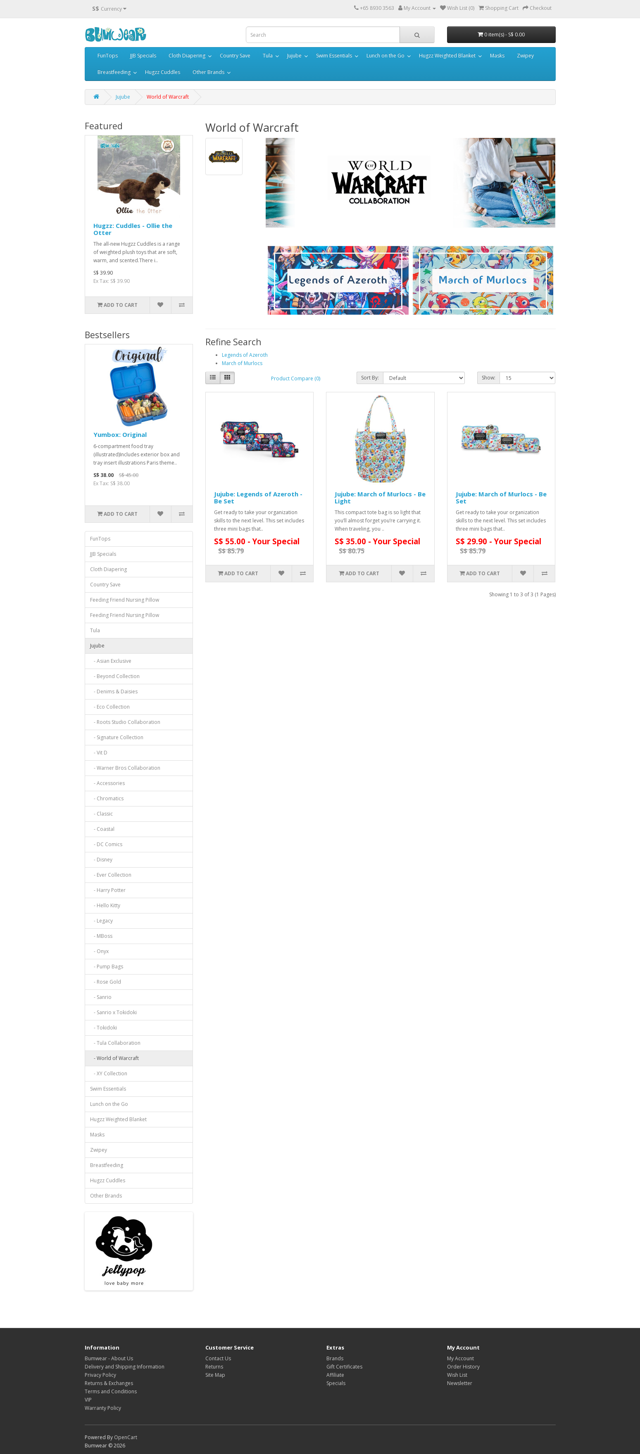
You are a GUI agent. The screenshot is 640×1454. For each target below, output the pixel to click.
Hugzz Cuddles (162, 72)
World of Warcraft (168, 96)
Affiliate (335, 1374)
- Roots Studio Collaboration (125, 722)
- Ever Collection (110, 874)
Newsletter (459, 1383)
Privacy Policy (100, 1374)
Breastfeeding (114, 72)
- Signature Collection (116, 737)
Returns (214, 1366)
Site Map (215, 1374)
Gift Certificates (344, 1366)
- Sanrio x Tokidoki (113, 1012)
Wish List (457, 1374)
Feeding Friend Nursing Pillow (124, 599)
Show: (488, 377)
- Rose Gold (105, 981)
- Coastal (102, 829)
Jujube (294, 55)
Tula (268, 55)
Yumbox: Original (120, 434)
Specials (335, 1383)
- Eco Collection (110, 706)
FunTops (108, 55)
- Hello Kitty (105, 905)
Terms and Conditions (111, 1391)
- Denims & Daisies (114, 691)
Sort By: (370, 377)
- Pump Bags (106, 966)
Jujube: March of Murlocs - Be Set (501, 497)
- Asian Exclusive (110, 660)
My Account (460, 1358)
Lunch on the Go (385, 55)
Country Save (235, 55)
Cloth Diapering (187, 55)
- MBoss (101, 935)
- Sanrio (101, 997)
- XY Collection (108, 1073)
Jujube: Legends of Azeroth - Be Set (258, 497)
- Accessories (107, 783)
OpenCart (125, 1437)
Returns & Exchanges (109, 1383)
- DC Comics (106, 844)
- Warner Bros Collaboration (125, 767)
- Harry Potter (108, 890)
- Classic (101, 813)
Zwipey (525, 55)
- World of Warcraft (114, 1058)
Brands (334, 1358)
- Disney (101, 859)
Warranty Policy (103, 1407)
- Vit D (98, 752)
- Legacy (101, 920)
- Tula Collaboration (115, 1042)
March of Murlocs (242, 363)
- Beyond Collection (115, 676)
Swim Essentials (334, 55)
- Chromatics (107, 798)
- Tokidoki (103, 1027)
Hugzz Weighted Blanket (447, 55)
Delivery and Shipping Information (124, 1366)
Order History (463, 1366)
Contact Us (218, 1358)
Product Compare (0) (295, 378)
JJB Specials (143, 55)
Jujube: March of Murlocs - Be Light (380, 497)
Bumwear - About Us (109, 1358)
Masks (497, 55)
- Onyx (99, 951)
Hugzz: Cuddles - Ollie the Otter (132, 229)
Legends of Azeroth (245, 354)
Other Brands (208, 72)
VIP (88, 1399)
